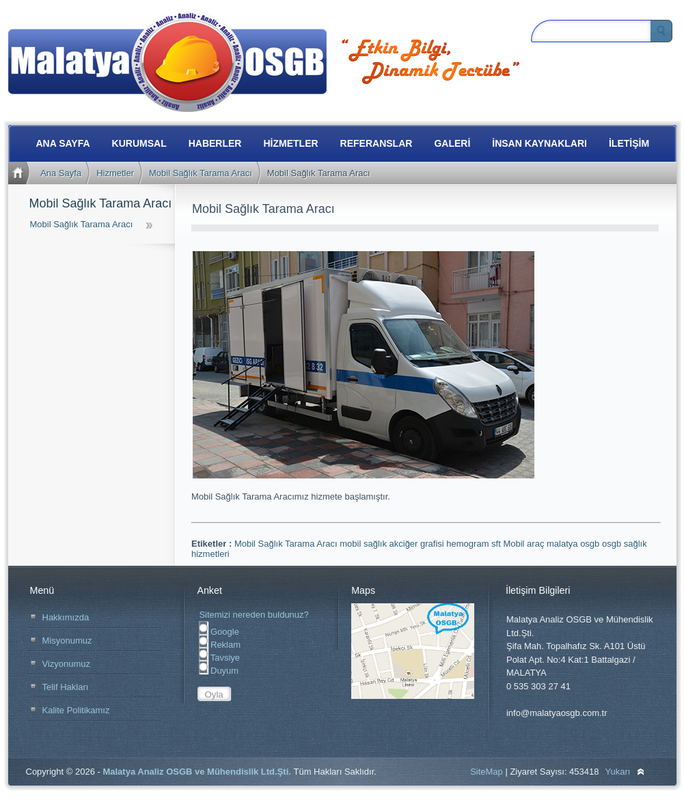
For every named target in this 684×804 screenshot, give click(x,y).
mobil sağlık (364, 544)
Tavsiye (219, 657)
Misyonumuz (67, 640)
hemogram (468, 544)
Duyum (218, 670)
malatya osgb (574, 544)
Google (219, 632)
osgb (613, 544)
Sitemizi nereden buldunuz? (253, 614)
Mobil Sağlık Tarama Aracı (200, 173)
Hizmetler (115, 173)
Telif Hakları (65, 687)
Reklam (220, 645)
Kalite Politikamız (76, 710)
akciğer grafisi (418, 544)
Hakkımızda (66, 617)
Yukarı (618, 771)
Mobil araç (525, 544)
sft (497, 544)
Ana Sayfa (60, 173)
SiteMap (486, 771)
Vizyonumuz (66, 664)
